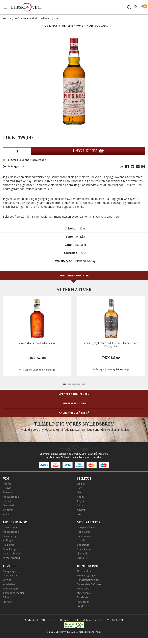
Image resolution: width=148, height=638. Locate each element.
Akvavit (81, 509)
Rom (79, 488)
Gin (79, 492)
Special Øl (82, 558)
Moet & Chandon (12, 553)
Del (121, 166)
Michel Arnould (11, 558)
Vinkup (7, 514)
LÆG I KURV (88, 151)
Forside (7, 18)
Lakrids (81, 540)
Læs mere (113, 216)
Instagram (83, 601)
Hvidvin (7, 488)
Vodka (80, 496)
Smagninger (10, 571)
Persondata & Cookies (90, 584)
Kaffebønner (84, 536)
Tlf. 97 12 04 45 (68, 620)
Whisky (81, 483)
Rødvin (7, 483)
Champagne (10, 527)
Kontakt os (83, 588)
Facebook (82, 597)
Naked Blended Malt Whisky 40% (37, 343)
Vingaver (8, 509)
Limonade (82, 553)
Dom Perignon (11, 549)
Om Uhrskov (84, 571)
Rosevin (7, 492)
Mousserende (11, 496)
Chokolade (83, 545)
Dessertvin (9, 505)
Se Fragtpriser (14, 166)
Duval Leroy (9, 536)
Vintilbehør (9, 584)
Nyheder (8, 601)
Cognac (81, 501)
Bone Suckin (84, 549)
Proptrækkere (11, 588)
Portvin (7, 501)
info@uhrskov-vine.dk (91, 620)
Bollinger (8, 540)
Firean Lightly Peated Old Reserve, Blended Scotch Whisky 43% (111, 344)
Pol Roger (8, 545)
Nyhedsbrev (84, 593)
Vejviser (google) (86, 575)
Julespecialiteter (86, 527)
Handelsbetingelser (88, 580)
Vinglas (7, 580)
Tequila (81, 505)
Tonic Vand (83, 531)
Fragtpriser (83, 606)
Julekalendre (10, 575)
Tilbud (6, 597)
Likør (80, 514)
